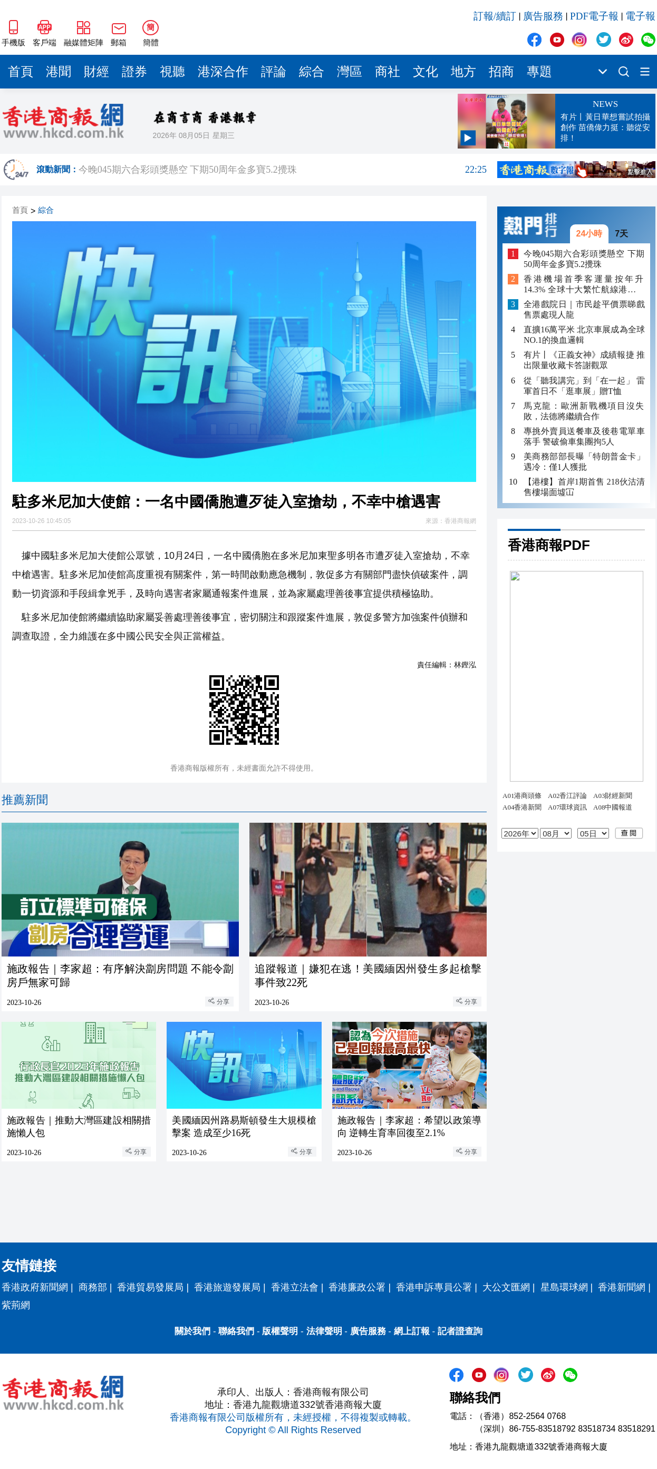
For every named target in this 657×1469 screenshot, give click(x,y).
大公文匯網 (506, 1287)
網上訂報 (412, 1331)
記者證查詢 (460, 1331)
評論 (273, 71)
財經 (96, 71)
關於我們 (192, 1331)
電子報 (640, 16)
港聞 (58, 71)
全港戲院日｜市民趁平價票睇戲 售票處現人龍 (584, 309)
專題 (539, 71)
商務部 (93, 1287)
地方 (463, 71)
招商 (501, 71)
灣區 (349, 71)
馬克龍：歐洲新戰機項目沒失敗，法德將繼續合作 (584, 411)
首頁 (20, 71)
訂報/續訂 (495, 16)
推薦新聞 (25, 799)
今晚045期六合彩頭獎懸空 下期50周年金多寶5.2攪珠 (283, 169)
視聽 (172, 71)
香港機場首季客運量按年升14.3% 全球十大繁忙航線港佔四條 (584, 284)
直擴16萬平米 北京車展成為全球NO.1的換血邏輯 (584, 334)
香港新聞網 (621, 1287)
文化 (425, 71)
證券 (134, 71)
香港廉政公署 (356, 1287)
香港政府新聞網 (35, 1287)
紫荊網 (16, 1305)
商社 (387, 71)
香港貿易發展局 (150, 1287)
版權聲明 (280, 1331)
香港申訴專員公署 (434, 1287)
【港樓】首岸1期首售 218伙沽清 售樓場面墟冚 (584, 487)
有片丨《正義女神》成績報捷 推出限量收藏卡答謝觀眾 (584, 360)
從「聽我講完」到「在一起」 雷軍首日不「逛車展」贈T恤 (584, 386)
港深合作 (223, 71)
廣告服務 (543, 16)
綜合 (311, 71)
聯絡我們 (236, 1331)
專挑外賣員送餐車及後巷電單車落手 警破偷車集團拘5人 (584, 436)
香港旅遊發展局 (227, 1287)
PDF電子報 (594, 16)
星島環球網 (564, 1287)
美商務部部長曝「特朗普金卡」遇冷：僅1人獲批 (584, 461)
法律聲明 (324, 1331)
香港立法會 (294, 1287)
